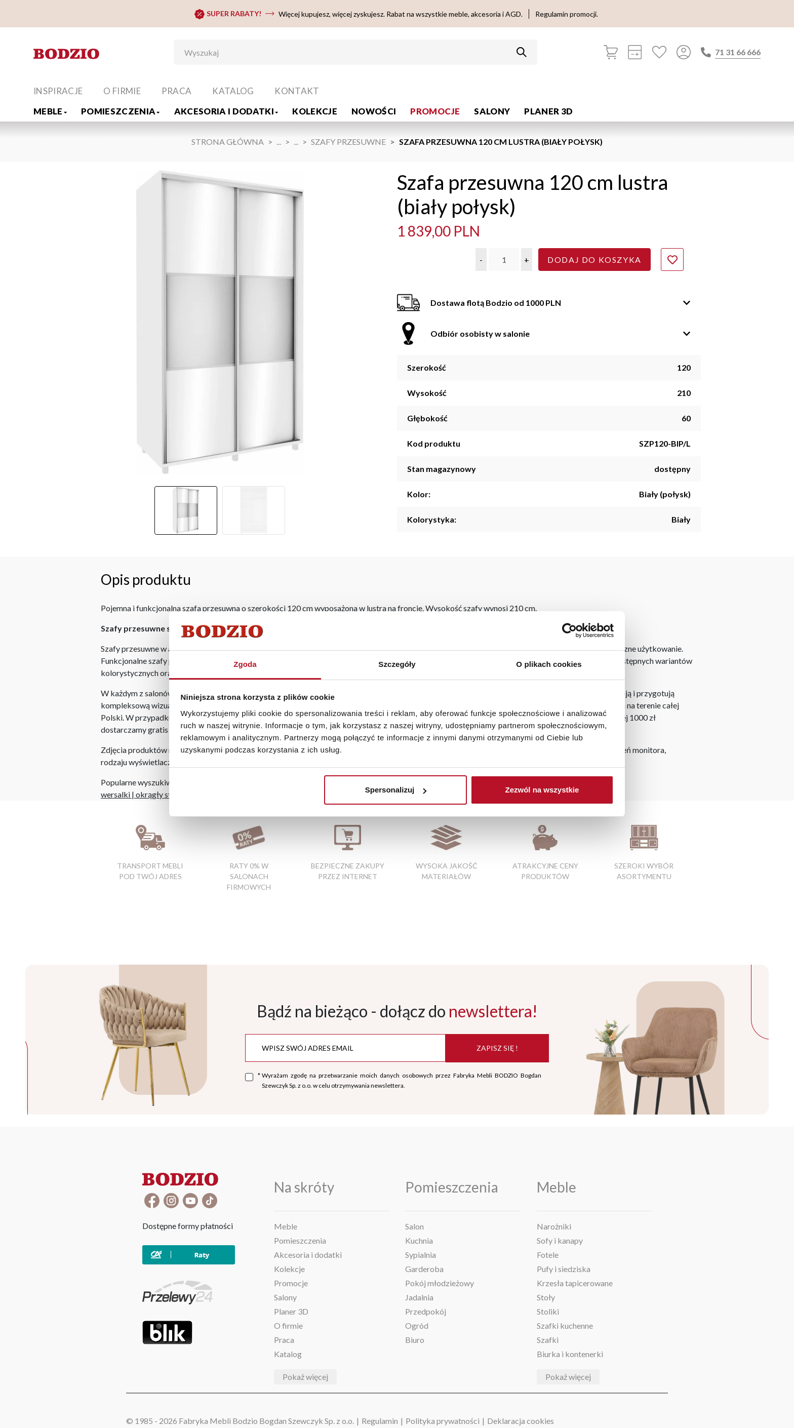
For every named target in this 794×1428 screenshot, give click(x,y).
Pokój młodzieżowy (439, 1283)
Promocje (435, 111)
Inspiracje (58, 91)
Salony (492, 111)
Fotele (548, 1254)
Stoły (546, 1297)
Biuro (414, 1339)
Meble (50, 111)
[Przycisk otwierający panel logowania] (684, 52)
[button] (481, 259)
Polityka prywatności (443, 1420)
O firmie (122, 91)
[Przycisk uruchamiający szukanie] (521, 52)
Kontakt (296, 91)
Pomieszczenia (120, 111)
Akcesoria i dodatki (226, 111)
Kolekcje (314, 111)
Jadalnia (419, 1297)
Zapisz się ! (497, 1048)
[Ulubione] (659, 52)
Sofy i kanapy (560, 1240)
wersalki (115, 794)
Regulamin (380, 1420)
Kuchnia (419, 1240)
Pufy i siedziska (563, 1269)
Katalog (233, 91)
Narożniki (554, 1226)
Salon (414, 1226)
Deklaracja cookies (520, 1420)
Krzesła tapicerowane (575, 1283)
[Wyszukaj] (347, 52)
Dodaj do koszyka (594, 259)
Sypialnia (420, 1254)
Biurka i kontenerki (570, 1354)
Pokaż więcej (305, 1376)
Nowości (373, 111)
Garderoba (424, 1269)
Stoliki (548, 1311)
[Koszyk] (611, 52)
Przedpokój (425, 1311)
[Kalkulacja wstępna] (635, 52)
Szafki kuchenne (565, 1325)
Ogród (416, 1325)
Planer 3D (548, 111)
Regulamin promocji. (566, 14)
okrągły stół (157, 794)
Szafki (548, 1339)
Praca (177, 91)
